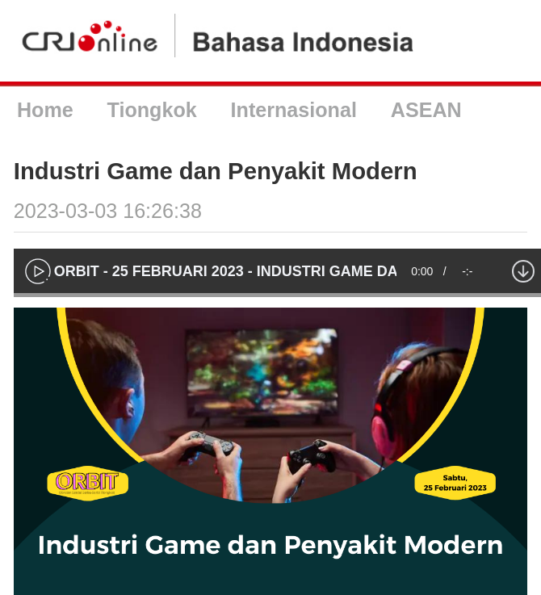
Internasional (294, 109)
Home (45, 109)
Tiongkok (152, 109)
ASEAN (426, 109)
